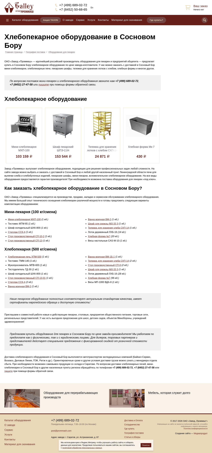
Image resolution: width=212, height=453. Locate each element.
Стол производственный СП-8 (104, 265)
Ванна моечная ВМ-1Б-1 (101, 257)
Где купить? (156, 20)
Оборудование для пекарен (61, 52)
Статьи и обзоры (132, 437)
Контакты (103, 20)
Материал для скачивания (126, 20)
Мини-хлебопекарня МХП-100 (24, 219)
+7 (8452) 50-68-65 (73, 9)
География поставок (35, 52)
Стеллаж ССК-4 (16, 232)
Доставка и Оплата (133, 420)
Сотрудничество (132, 424)
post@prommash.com (61, 431)
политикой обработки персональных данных (82, 448)
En (92, 7)
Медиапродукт (201, 433)
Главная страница (14, 52)
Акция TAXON (50, 20)
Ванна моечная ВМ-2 (99, 219)
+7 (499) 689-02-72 (73, 5)
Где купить (129, 428)
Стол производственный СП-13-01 (27, 278)
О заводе (68, 20)
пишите (44, 84)
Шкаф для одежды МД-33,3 (103, 223)
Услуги (91, 20)
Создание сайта (183, 433)
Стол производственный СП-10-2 (26, 236)
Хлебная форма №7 (99, 236)
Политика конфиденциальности (196, 428)
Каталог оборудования (25, 20)
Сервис (80, 20)
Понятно (146, 445)
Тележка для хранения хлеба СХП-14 (108, 228)
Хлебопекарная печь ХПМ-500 (24, 257)
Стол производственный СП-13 (25, 240)
